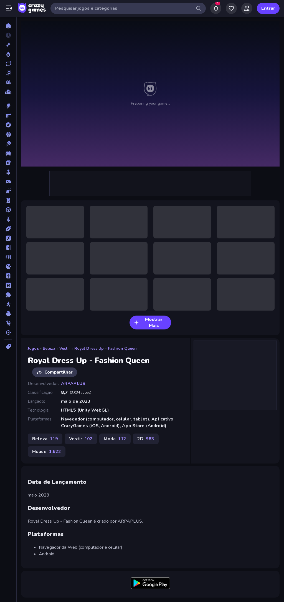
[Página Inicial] (8, 26)
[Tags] (8, 346)
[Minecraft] (8, 285)
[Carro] (8, 153)
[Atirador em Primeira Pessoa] (8, 115)
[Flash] (8, 238)
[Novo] (8, 44)
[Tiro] (8, 332)
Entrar (268, 8)
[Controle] (8, 181)
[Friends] (246, 8)
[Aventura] (8, 125)
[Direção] (8, 210)
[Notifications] (215, 8)
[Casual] (8, 172)
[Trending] (8, 54)
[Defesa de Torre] (8, 200)
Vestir (64, 348)
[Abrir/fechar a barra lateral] (9, 8)
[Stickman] (8, 304)
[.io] (8, 266)
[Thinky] (8, 323)
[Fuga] (8, 247)
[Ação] (8, 106)
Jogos (33, 348)
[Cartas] (8, 162)
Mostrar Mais (148, 322)
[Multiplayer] (8, 82)
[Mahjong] (8, 276)
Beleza (49, 348)
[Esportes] (8, 228)
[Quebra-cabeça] (8, 294)
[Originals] (8, 73)
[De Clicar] (8, 191)
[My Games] (231, 8)
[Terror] (8, 313)
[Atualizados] (8, 63)
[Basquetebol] (8, 134)
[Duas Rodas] (8, 219)
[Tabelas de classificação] (8, 92)
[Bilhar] (8, 143)
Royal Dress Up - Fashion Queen (105, 348)
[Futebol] (8, 257)
